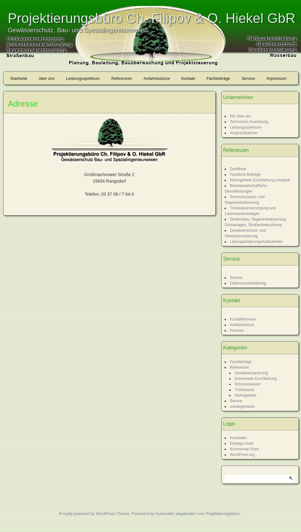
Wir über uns (240, 116)
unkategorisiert (242, 406)
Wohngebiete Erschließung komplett (260, 180)
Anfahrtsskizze (157, 78)
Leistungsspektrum (83, 78)
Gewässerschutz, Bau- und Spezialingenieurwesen (78, 30)
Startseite (18, 78)
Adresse (237, 330)
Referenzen (121, 78)
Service (248, 78)
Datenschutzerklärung (248, 283)
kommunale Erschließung (255, 378)
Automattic (164, 513)
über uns (47, 78)
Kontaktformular (243, 319)
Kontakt (188, 78)
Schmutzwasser (248, 384)
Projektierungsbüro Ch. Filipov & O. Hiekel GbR (151, 18)
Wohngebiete (246, 395)
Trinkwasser (244, 390)
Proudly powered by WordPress (87, 513)
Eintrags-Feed (241, 443)
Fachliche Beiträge (245, 174)
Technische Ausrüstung (249, 122)
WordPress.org (242, 454)
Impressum (276, 78)
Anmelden (238, 438)
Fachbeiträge (218, 78)
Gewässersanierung (251, 373)
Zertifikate (238, 169)
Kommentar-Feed (244, 449)
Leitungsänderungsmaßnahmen (256, 241)
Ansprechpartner (244, 133)
